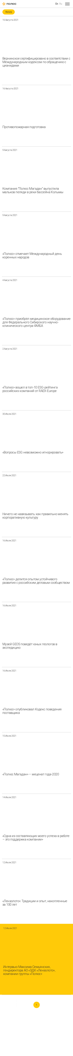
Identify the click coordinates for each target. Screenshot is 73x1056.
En (56, 3)
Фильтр (8, 12)
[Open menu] (67, 4)
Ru (60, 3)
